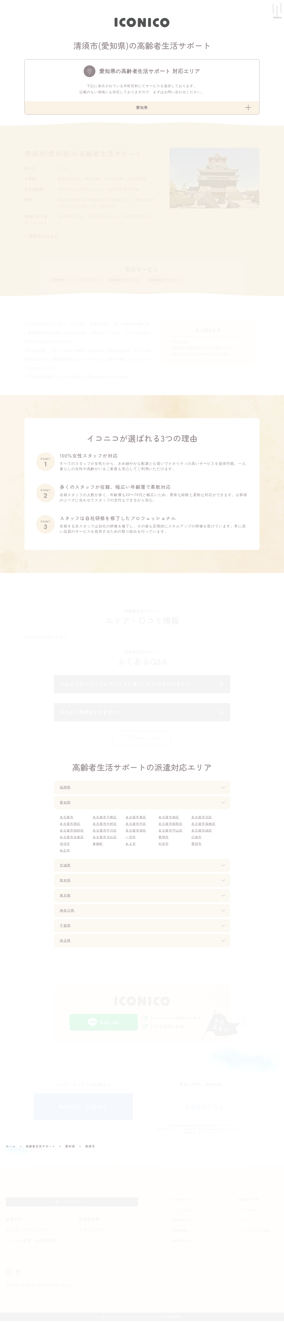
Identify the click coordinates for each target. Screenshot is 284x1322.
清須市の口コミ (43, 236)
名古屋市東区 (136, 818)
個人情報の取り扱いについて (60, 1285)
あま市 (131, 845)
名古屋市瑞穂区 (203, 825)
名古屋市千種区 (105, 818)
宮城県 (65, 866)
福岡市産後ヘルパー (185, 1231)
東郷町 (98, 845)
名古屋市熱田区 (72, 831)
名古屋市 (67, 818)
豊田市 (196, 845)
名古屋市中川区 (105, 831)
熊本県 (65, 881)
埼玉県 (65, 942)
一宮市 (131, 838)
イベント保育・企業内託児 (31, 1241)
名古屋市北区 (201, 818)
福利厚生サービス (183, 1221)
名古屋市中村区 (105, 825)
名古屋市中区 (136, 825)
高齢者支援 (89, 1220)
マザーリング (91, 1231)
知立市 (65, 851)
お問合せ (29, 1285)
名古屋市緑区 (201, 831)
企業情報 (13, 1285)
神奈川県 (67, 911)
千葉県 (65, 926)
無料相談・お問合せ (83, 1107)
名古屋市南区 (168, 818)
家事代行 (59, 280)
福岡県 (65, 788)
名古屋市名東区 (72, 838)
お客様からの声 (248, 1200)
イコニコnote (247, 1211)
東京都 (65, 896)
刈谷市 (163, 845)
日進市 (196, 838)
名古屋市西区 (70, 825)
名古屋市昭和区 (170, 825)
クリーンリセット (183, 1211)
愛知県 (65, 803)
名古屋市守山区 (170, 831)
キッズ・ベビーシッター (29, 1231)
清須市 (65, 845)
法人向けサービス (183, 1200)
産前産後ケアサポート (181, 280)
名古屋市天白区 (105, 838)
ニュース (244, 1221)
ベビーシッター (91, 280)
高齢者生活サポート (133, 280)
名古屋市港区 (136, 831)
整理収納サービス (183, 1241)
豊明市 (163, 838)
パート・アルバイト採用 (254, 1231)
